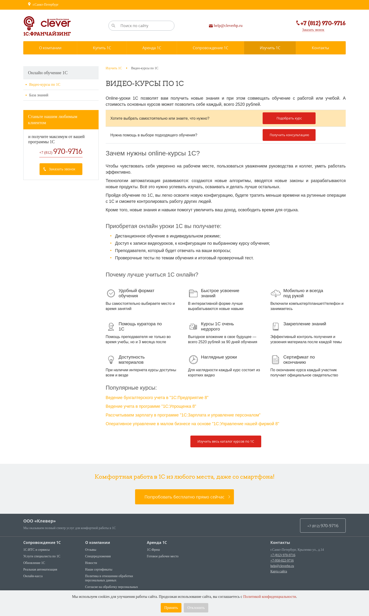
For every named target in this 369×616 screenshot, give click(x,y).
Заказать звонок (313, 30)
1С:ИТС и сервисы (36, 549)
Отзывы (90, 549)
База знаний (38, 95)
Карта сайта (278, 570)
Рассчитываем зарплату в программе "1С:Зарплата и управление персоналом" (184, 414)
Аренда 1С (157, 541)
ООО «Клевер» (39, 520)
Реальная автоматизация (40, 568)
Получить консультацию (289, 135)
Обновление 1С (34, 562)
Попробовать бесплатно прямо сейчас (184, 496)
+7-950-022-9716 (282, 559)
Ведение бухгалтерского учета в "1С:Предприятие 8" (157, 397)
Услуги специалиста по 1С (41, 555)
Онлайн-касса (33, 575)
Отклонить (196, 608)
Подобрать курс (289, 118)
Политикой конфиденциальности (269, 597)
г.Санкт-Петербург (43, 5)
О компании (97, 541)
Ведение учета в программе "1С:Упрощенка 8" (151, 406)
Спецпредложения (98, 555)
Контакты (280, 541)
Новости (91, 562)
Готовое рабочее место (163, 555)
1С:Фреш (153, 549)
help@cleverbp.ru (282, 565)
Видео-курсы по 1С (44, 84)
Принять (171, 608)
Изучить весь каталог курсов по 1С (225, 440)
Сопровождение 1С (42, 541)
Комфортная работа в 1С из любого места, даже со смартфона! (185, 475)
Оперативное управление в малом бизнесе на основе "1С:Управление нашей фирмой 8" (193, 423)
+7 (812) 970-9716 (282, 554)
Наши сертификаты (98, 568)
